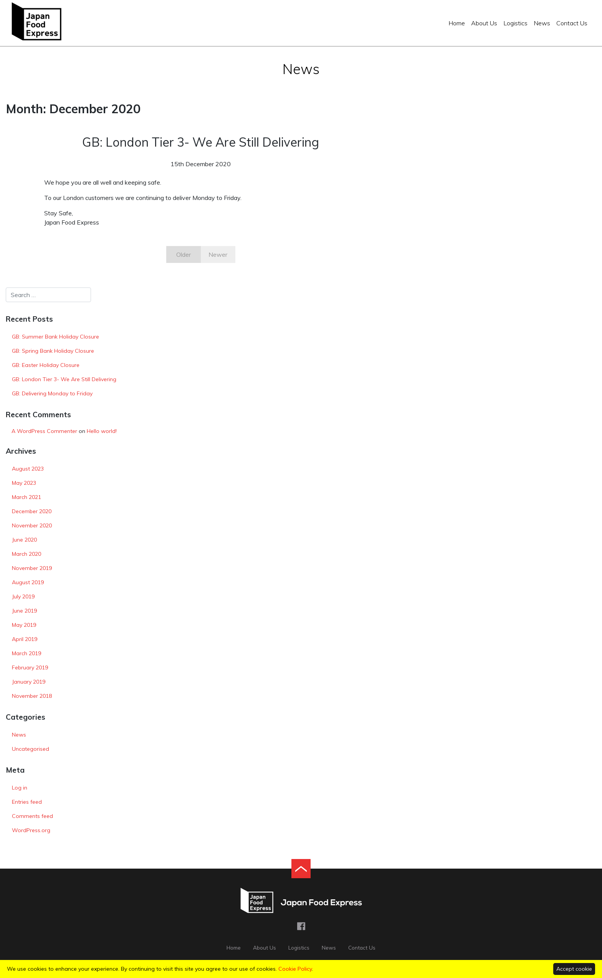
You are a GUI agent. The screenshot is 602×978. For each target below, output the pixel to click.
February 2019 (30, 667)
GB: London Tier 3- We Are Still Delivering (64, 379)
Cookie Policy (295, 968)
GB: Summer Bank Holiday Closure (55, 336)
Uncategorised (30, 748)
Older (183, 254)
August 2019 (28, 582)
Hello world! (102, 431)
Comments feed (32, 816)
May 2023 (24, 482)
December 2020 (31, 511)
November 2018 (32, 695)
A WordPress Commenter (44, 431)
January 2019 (28, 681)
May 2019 (24, 624)
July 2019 (23, 596)
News (542, 23)
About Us (484, 23)
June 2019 (24, 610)
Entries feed (27, 801)
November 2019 (32, 568)
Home (456, 23)
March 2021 (26, 497)
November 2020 (32, 525)
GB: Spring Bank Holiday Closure (53, 350)
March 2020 (26, 553)
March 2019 (26, 653)
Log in (19, 787)
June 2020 (24, 539)
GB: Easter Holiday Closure (45, 365)
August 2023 (28, 468)
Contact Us (571, 23)
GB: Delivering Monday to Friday (52, 393)
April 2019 (24, 639)
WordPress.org (31, 830)
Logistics (515, 23)
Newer (217, 254)
